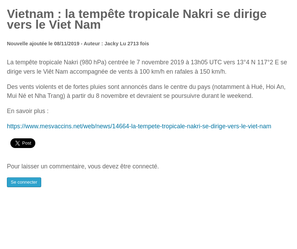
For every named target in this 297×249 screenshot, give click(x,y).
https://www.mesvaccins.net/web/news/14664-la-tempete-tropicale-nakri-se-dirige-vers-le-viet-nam (139, 126)
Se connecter (24, 182)
